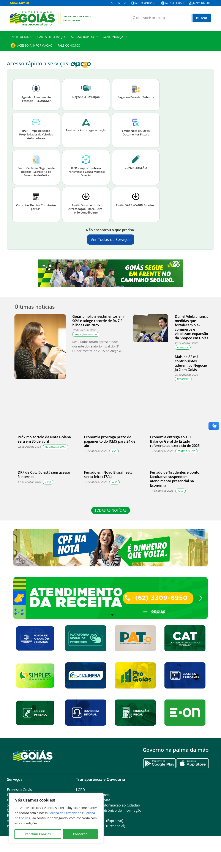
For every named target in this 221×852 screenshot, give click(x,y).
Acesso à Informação (34, 45)
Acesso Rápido (84, 37)
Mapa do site (202, 3)
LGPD (80, 789)
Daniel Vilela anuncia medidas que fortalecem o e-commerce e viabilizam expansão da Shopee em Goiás (191, 327)
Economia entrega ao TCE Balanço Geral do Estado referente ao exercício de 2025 (175, 441)
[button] (110, 598)
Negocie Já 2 (183, 379)
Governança (115, 37)
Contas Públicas (186, 451)
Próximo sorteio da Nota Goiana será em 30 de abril (44, 439)
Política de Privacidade (65, 813)
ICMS (114, 451)
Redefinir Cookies (38, 834)
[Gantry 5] (32, 756)
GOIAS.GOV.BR (19, 3)
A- (112, 3)
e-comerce (182, 347)
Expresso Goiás (19, 789)
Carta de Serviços (51, 37)
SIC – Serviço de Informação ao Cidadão (108, 805)
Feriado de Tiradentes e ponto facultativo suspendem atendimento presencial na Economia (174, 479)
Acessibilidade (175, 3)
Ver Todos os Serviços (111, 239)
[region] (56, 818)
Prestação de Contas (86, 334)
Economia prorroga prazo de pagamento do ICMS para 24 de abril (109, 441)
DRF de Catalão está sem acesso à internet (44, 474)
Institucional (22, 37)
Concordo (80, 834)
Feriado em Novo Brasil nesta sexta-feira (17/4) (108, 474)
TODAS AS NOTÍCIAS (111, 510)
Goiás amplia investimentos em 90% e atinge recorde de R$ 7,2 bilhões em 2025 (98, 320)
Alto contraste (146, 3)
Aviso (48, 482)
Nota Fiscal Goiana (55, 447)
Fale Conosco (68, 45)
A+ (126, 3)
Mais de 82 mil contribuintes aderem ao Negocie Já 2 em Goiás (191, 363)
